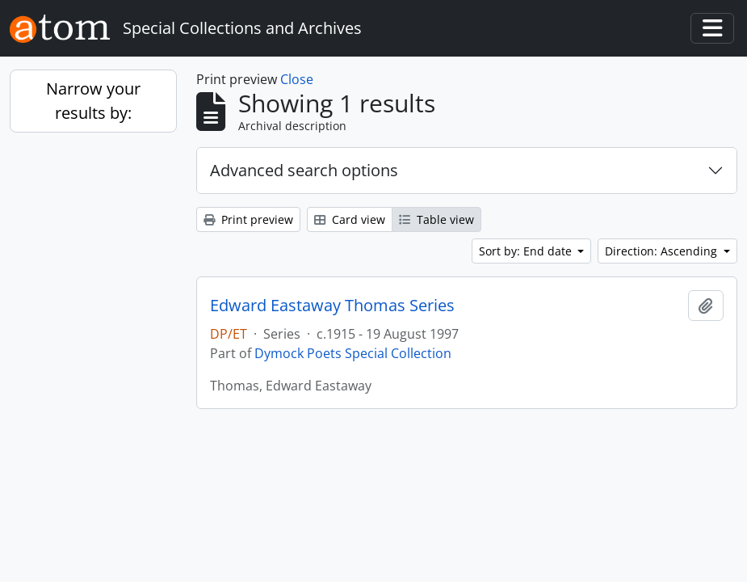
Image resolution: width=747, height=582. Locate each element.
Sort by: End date (527, 251)
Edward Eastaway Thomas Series (332, 305)
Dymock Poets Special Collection (352, 353)
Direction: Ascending (662, 251)
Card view (349, 219)
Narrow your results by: (93, 101)
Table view (436, 219)
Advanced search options (304, 170)
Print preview (248, 219)
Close (296, 79)
